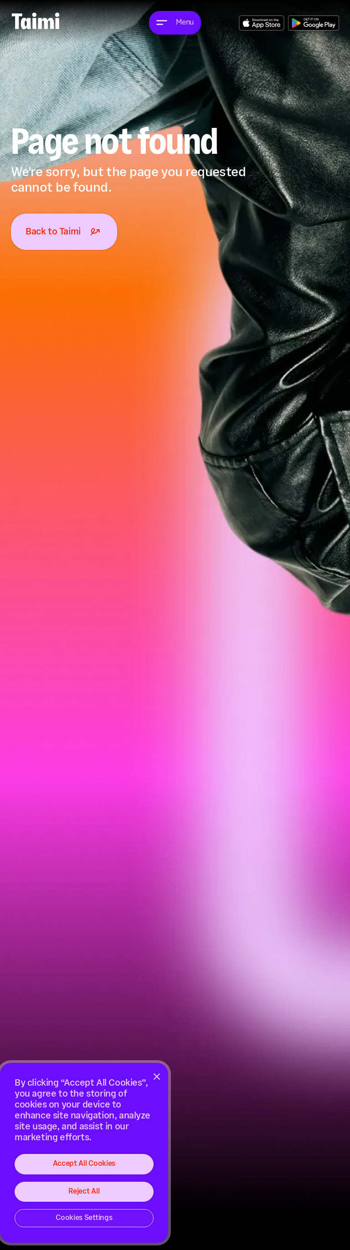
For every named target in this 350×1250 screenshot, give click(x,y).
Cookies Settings (84, 1218)
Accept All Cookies (84, 1163)
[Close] (157, 1077)
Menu (185, 22)
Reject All (83, 1191)
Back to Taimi (64, 231)
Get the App (261, 23)
